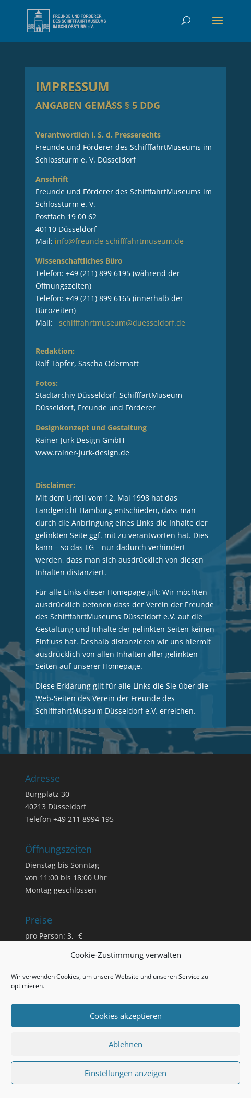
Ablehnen (125, 1044)
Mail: (109, 241)
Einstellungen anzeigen (125, 1073)
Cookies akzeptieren (126, 1015)
